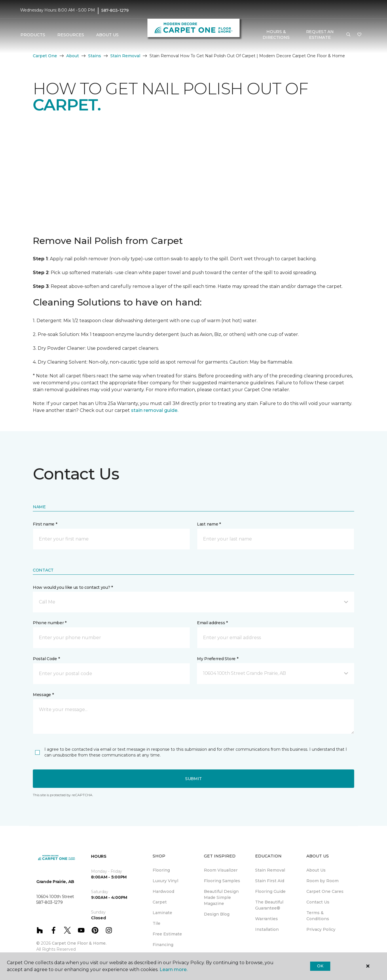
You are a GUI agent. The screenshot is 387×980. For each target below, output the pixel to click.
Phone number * (50, 623)
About (72, 55)
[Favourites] (359, 34)
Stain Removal (125, 55)
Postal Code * (46, 659)
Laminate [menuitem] (162, 912)
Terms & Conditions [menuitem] (317, 915)
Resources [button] (70, 34)
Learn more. (173, 969)
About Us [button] (107, 34)
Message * (43, 695)
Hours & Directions (276, 34)
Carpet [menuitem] (160, 902)
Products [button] (32, 34)
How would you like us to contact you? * (73, 587)
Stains (94, 55)
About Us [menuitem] (316, 870)
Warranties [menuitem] (266, 918)
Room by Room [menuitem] (322, 880)
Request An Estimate (320, 34)
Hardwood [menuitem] (163, 891)
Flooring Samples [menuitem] (222, 880)
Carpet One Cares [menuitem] (325, 891)
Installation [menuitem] (267, 929)
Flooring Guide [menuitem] (270, 891)
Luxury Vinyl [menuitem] (165, 880)
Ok (320, 965)
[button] (348, 34)
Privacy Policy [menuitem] (320, 929)
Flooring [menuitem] (161, 870)
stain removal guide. (154, 410)
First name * (45, 524)
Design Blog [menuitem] (216, 914)
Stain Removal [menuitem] (270, 870)
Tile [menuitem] (156, 923)
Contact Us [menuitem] (317, 902)
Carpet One (45, 55)
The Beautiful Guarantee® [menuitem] (269, 905)
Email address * (212, 623)
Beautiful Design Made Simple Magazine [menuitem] (221, 897)
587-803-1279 (115, 10)
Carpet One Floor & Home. (79, 943)
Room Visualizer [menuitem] (221, 870)
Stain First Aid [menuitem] (269, 880)
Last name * (209, 524)
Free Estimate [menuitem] (167, 934)
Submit (193, 778)
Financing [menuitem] (163, 944)
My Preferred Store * (217, 659)
